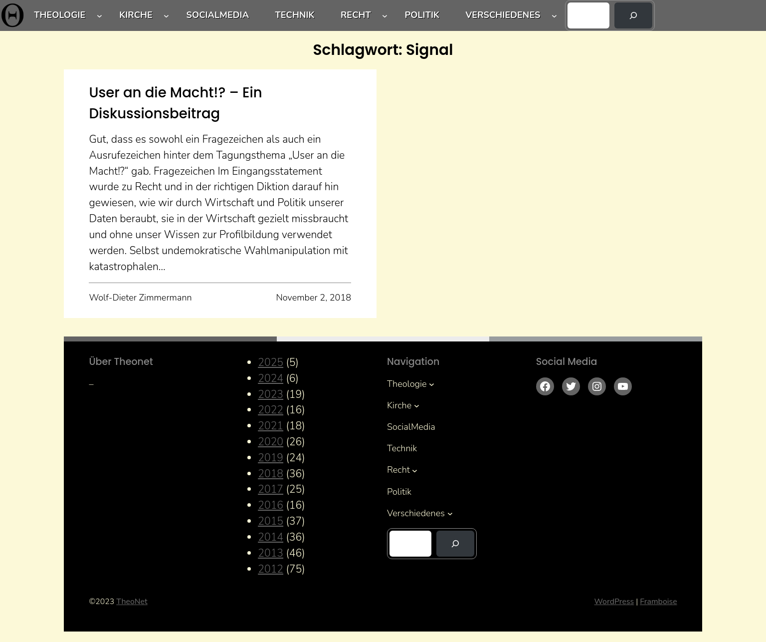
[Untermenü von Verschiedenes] (554, 15)
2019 (270, 458)
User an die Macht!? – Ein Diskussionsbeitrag (175, 103)
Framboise (658, 601)
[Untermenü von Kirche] (166, 15)
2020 (270, 442)
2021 (270, 426)
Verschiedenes (502, 15)
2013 (270, 553)
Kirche (136, 15)
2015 (270, 521)
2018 (270, 474)
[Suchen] (633, 15)
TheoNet (131, 601)
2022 (270, 410)
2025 (270, 362)
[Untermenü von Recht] (384, 15)
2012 (270, 569)
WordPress (614, 601)
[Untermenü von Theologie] (99, 15)
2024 (270, 378)
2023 (270, 394)
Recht (356, 15)
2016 (270, 505)
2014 (270, 537)
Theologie (59, 15)
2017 (270, 489)
